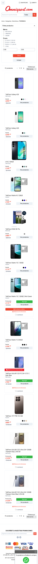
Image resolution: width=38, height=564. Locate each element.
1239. (8, 458)
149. (8, 168)
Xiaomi (6, 35)
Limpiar (19, 60)
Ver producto (24, 304)
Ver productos (24, 102)
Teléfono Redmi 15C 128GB (14, 263)
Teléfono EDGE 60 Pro (12, 229)
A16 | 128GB (9, 162)
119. (8, 269)
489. (8, 236)
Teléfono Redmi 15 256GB (14, 340)
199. (8, 346)
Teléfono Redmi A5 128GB (14, 195)
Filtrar (19, 55)
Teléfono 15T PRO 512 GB (14, 416)
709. (8, 382)
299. (8, 101)
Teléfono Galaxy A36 (12, 94)
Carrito (32, 2)
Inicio (3, 21)
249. (8, 135)
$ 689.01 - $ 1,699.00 (9, 44)
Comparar (19, 315)
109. (8, 202)
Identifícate (23, 2)
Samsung (7, 33)
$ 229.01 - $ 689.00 (9, 42)
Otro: (6, 46)
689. (8, 423)
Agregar (24, 301)
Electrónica (15, 21)
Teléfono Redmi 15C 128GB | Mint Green (18, 296)
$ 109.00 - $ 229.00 (9, 40)
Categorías (8, 21)
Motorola (7, 31)
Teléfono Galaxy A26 (12, 128)
